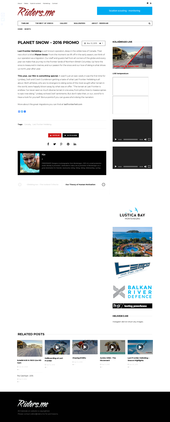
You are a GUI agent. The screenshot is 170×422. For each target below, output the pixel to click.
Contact (55, 3)
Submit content (35, 3)
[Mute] (145, 139)
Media (26, 3)
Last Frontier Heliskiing (29, 51)
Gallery (63, 23)
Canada (27, 124)
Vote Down (70, 135)
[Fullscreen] (149, 139)
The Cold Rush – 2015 (25, 376)
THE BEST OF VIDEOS (44, 23)
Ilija (43, 154)
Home (20, 29)
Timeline (25, 23)
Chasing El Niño (79, 358)
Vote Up (55, 135)
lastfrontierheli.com (73, 104)
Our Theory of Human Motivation (82, 184)
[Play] (116, 139)
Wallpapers (79, 23)
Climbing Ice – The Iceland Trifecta (41, 184)
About (20, 3)
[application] (132, 130)
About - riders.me (100, 23)
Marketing (46, 3)
